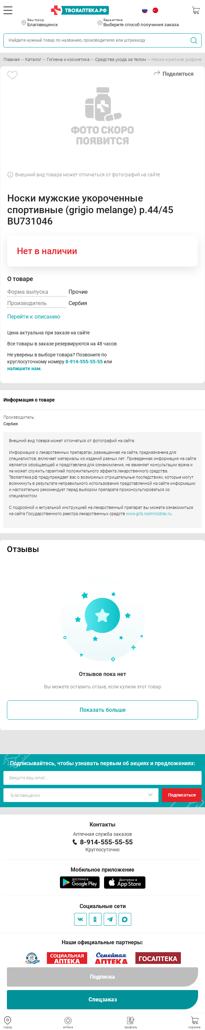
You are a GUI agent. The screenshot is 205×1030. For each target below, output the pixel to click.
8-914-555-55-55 (84, 361)
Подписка (102, 977)
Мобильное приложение (102, 869)
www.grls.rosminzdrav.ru (149, 513)
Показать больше (103, 710)
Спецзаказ (103, 999)
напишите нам (24, 368)
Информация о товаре (29, 400)
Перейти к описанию (33, 316)
